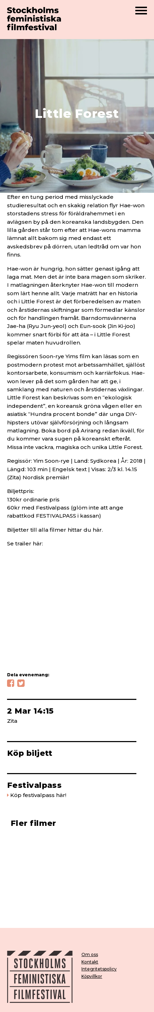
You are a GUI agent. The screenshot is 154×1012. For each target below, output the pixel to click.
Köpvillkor (91, 976)
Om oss (89, 954)
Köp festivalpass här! (38, 795)
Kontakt (89, 961)
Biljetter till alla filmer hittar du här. (55, 529)
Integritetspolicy (99, 969)
